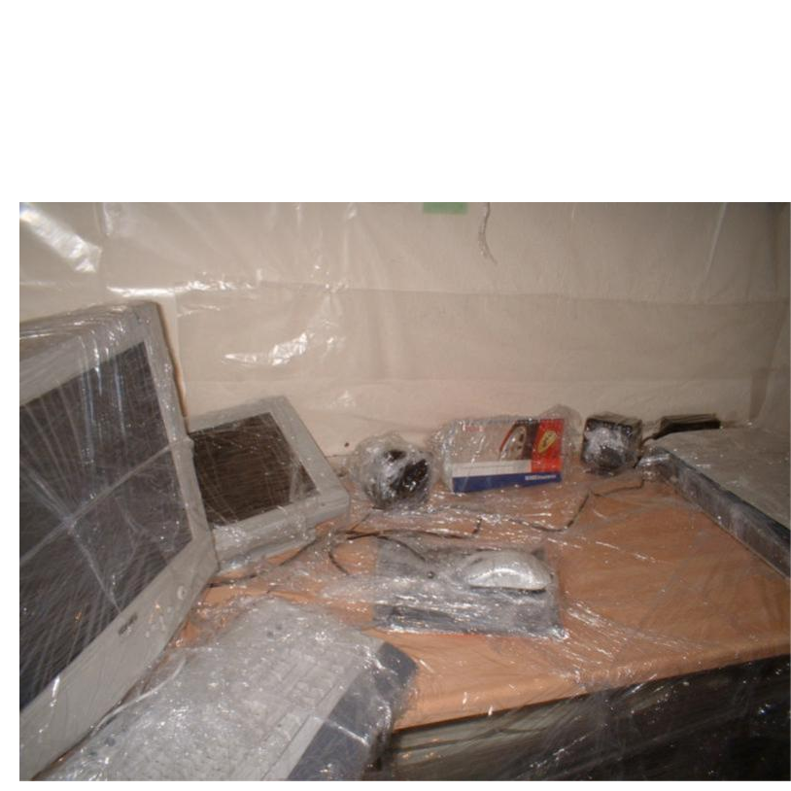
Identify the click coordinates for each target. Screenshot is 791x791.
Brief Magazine (395, 92)
